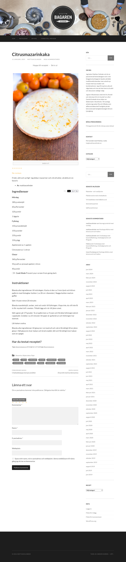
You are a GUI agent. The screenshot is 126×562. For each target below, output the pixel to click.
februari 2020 (90, 442)
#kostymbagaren (49, 347)
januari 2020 (90, 446)
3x (77, 191)
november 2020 (91, 405)
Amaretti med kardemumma (68, 371)
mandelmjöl (52, 360)
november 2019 (91, 454)
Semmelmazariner (92, 204)
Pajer (33, 355)
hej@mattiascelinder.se (93, 143)
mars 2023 (89, 302)
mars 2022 (89, 351)
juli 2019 (89, 470)
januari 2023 (90, 310)
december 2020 (91, 401)
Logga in (89, 509)
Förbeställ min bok (48, 38)
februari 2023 (90, 306)
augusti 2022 (90, 331)
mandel (42, 360)
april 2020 (89, 433)
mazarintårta (30, 363)
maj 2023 (89, 294)
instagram (23, 38)
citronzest (33, 360)
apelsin (16, 360)
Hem (13, 38)
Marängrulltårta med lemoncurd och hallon (99, 230)
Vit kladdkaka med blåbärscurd (96, 199)
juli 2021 (89, 372)
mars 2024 (89, 273)
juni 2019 (89, 474)
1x (69, 191)
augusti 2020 (90, 417)
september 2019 (91, 462)
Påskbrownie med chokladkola (96, 195)
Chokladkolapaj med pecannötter (24, 371)
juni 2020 (89, 425)
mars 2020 (89, 438)
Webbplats (16, 448)
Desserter (19, 355)
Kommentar (17, 405)
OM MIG (34, 38)
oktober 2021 (90, 360)
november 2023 (91, 282)
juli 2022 (89, 335)
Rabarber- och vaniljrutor (94, 191)
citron (24, 360)
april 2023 (89, 298)
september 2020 (91, 413)
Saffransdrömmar (92, 208)
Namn (15, 428)
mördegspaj (51, 363)
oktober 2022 (90, 323)
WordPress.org (91, 521)
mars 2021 (89, 388)
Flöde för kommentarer (94, 517)
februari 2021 (90, 392)
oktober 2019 (90, 458)
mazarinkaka (18, 363)
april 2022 (89, 347)
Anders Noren (102, 554)
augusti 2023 (90, 286)
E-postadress (17, 438)
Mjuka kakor (27, 355)
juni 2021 (89, 376)
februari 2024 (90, 278)
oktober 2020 (90, 409)
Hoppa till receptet (40, 65)
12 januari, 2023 (18, 59)
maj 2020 (89, 429)
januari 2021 (90, 397)
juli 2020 (89, 421)
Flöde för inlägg (91, 513)
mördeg (41, 363)
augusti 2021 (90, 368)
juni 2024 (89, 269)
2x (73, 191)
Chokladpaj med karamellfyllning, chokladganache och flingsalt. (98, 238)
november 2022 (91, 319)
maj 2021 (89, 380)
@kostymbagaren (21, 347)
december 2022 (91, 314)
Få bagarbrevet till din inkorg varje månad (100, 126)
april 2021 (89, 384)
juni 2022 (89, 339)
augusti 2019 (90, 466)
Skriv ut (54, 65)
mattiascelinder (34, 59)
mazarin (62, 360)
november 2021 (91, 356)
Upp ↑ (112, 554)
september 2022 (91, 327)
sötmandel (61, 363)
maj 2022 (89, 343)
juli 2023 (89, 290)
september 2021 (91, 364)
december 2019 (91, 450)
